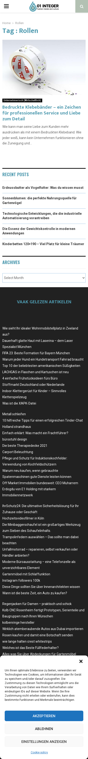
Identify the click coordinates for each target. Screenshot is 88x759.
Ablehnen (44, 729)
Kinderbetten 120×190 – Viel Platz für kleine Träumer (43, 244)
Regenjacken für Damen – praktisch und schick (37, 604)
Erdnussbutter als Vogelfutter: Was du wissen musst (43, 188)
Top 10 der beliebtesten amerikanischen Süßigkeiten (41, 366)
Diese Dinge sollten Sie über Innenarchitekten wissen (41, 587)
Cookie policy (39, 752)
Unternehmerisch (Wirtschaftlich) (22, 100)
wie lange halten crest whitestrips (27, 641)
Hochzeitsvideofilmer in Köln (23, 518)
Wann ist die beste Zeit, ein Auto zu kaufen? (34, 593)
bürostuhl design (14, 439)
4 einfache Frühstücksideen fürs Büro (30, 378)
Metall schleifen (14, 414)
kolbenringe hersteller (18, 622)
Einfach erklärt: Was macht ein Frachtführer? (35, 433)
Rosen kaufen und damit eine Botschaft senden (37, 635)
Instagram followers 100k (21, 580)
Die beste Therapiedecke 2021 (24, 446)
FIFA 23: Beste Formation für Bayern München (36, 353)
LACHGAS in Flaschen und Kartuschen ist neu (35, 372)
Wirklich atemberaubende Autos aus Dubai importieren (42, 629)
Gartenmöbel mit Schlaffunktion (26, 574)
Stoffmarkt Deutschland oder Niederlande (33, 385)
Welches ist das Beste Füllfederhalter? (30, 648)
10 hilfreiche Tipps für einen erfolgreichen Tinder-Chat (42, 420)
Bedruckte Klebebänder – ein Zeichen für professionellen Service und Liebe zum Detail (41, 113)
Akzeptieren (44, 716)
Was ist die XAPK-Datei (19, 403)
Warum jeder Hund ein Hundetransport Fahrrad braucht (43, 359)
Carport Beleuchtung (17, 452)
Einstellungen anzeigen (44, 742)
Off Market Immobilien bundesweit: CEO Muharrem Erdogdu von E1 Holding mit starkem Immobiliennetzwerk (40, 489)
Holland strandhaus (16, 427)
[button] (81, 661)
